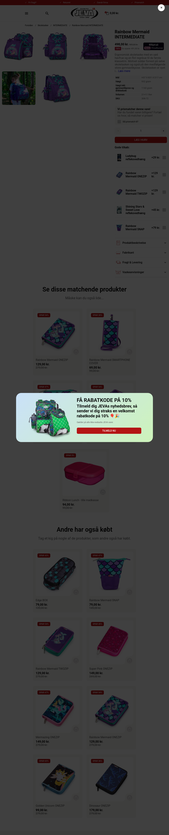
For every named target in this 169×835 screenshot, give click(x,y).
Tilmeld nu (109, 430)
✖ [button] (161, 7)
